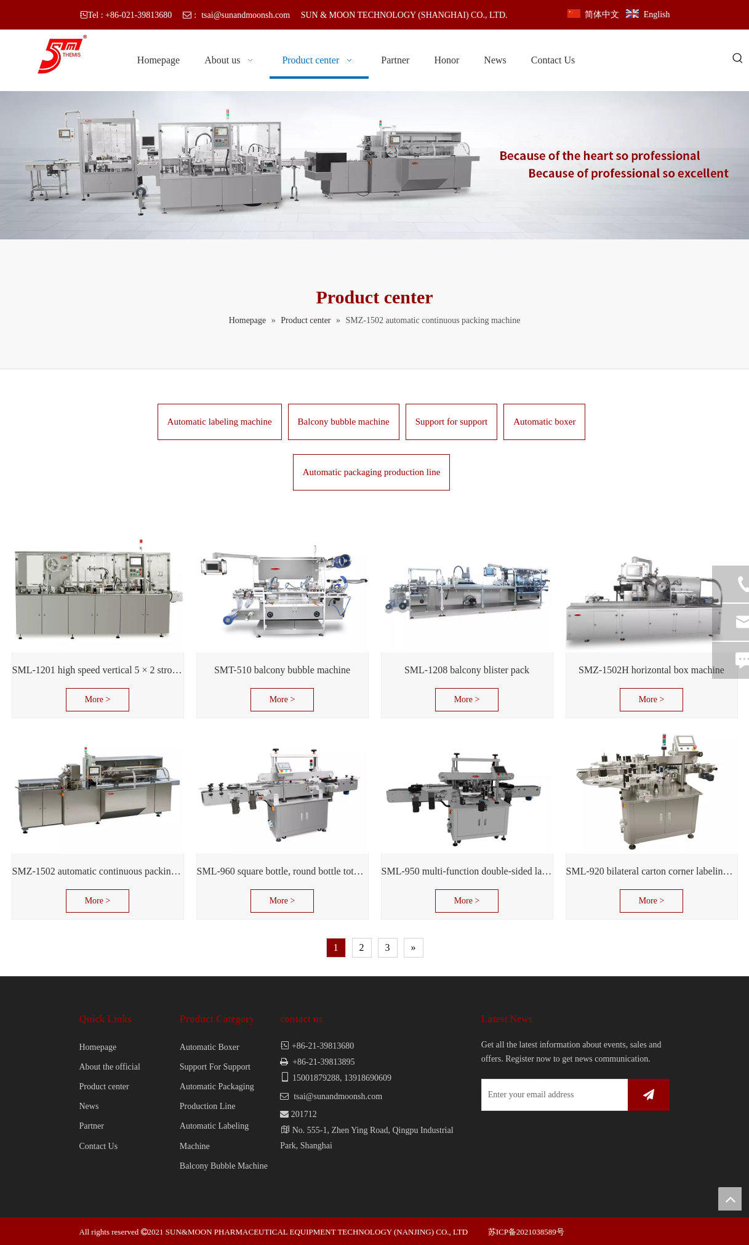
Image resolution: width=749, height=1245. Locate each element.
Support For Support (215, 1066)
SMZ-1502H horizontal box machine (651, 670)
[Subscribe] (649, 1095)
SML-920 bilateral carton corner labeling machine (651, 871)
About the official (109, 1066)
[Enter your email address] (552, 1094)
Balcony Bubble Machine (224, 1166)
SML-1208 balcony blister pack (466, 670)
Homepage (98, 1047)
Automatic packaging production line (372, 472)
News (89, 1106)
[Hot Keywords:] (738, 59)
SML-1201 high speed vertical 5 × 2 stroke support (97, 670)
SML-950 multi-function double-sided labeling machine (467, 871)
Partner (91, 1126)
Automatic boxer (544, 421)
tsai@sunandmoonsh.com (245, 15)
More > (98, 699)
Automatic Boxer (209, 1047)
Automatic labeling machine (219, 421)
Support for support (451, 421)
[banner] (374, 165)
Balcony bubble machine (344, 421)
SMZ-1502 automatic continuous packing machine (97, 871)
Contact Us (98, 1146)
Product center (104, 1086)
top (730, 1199)
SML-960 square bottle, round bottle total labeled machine (282, 871)
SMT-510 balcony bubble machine (282, 670)
